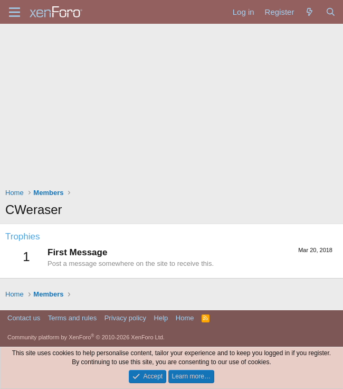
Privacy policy (125, 318)
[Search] (330, 12)
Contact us (23, 318)
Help (161, 318)
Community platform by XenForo (86, 337)
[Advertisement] (171, 103)
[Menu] (14, 12)
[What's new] (309, 12)
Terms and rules (72, 318)
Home (185, 318)
